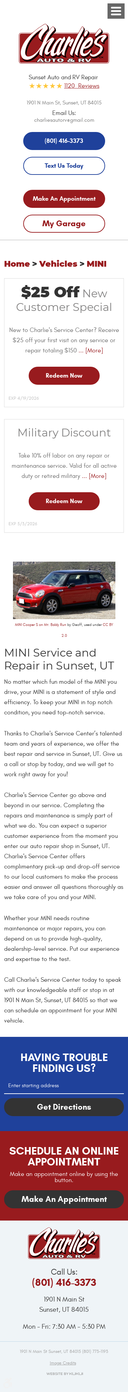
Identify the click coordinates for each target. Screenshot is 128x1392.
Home (17, 264)
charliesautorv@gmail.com (64, 120)
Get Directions (64, 1107)
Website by (64, 1374)
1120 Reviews (81, 85)
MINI (96, 264)
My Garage (64, 223)
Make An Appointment (64, 198)
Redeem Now (64, 375)
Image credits (63, 1363)
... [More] (90, 350)
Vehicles (58, 264)
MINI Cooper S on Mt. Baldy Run (40, 625)
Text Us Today (64, 165)
